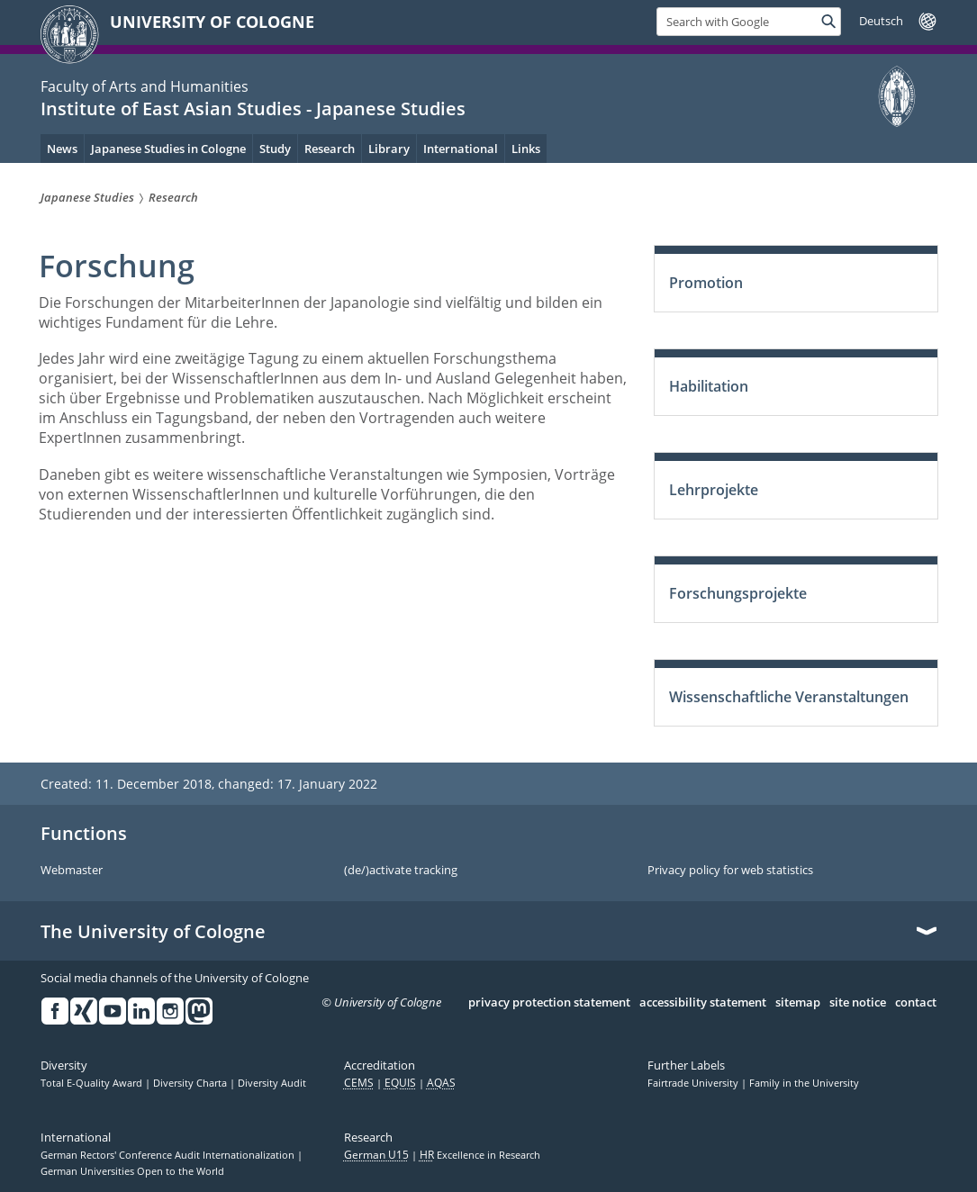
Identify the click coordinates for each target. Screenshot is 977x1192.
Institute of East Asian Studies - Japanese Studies (253, 108)
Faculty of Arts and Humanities (145, 86)
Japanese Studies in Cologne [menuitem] (168, 148)
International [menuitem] (460, 148)
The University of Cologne (153, 932)
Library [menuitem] (389, 148)
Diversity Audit (272, 1083)
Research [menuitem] (329, 148)
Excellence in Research (480, 1155)
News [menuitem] (62, 148)
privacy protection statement (549, 1003)
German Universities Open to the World (132, 1171)
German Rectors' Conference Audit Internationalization (169, 1155)
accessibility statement (702, 1003)
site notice (857, 1003)
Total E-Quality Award (93, 1083)
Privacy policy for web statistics (730, 870)
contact (915, 1003)
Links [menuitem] (525, 148)
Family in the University (804, 1083)
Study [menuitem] (275, 148)
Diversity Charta (191, 1083)
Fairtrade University (694, 1083)
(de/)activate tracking (400, 870)
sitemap (797, 1003)
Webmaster (72, 870)
